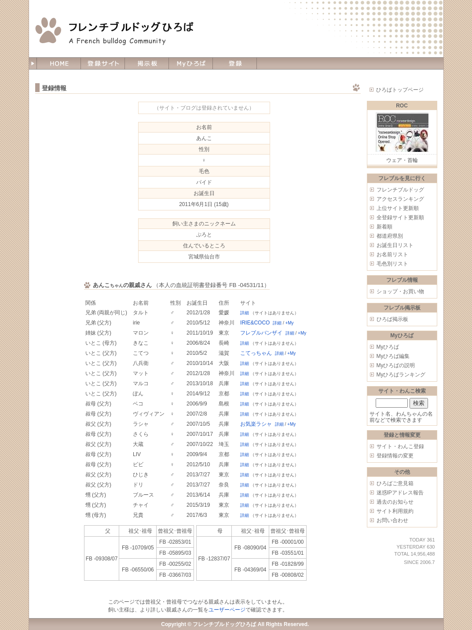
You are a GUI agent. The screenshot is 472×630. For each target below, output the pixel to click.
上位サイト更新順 (398, 208)
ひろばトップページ (400, 90)
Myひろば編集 (393, 356)
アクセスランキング (400, 199)
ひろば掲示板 (392, 319)
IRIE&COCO (255, 323)
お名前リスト (392, 254)
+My (289, 323)
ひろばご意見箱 (395, 483)
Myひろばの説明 (396, 365)
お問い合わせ (392, 520)
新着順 (384, 227)
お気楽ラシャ (256, 424)
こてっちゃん (256, 353)
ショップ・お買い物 (400, 291)
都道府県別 (390, 236)
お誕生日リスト (395, 245)
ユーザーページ (227, 610)
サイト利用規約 (395, 511)
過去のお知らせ (395, 502)
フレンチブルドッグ (400, 190)
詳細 (244, 312)
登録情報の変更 (395, 456)
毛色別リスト (392, 264)
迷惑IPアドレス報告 (400, 493)
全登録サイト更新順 (400, 217)
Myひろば (388, 347)
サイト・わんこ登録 (400, 446)
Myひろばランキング (401, 375)
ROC (402, 106)
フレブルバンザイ (261, 333)
